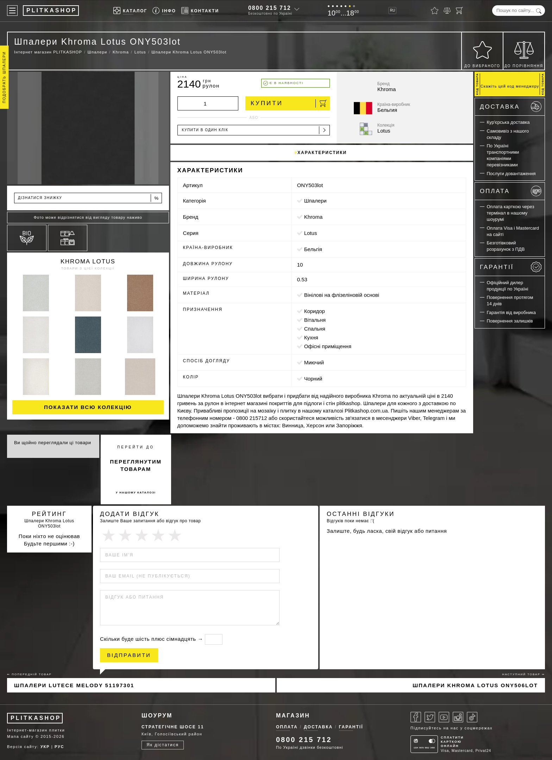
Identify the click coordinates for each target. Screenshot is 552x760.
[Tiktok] (472, 717)
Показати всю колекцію (88, 407)
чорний (313, 379)
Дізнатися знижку (88, 198)
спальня (314, 329)
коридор (314, 311)
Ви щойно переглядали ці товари (52, 442)
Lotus (310, 233)
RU (392, 10)
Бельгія (313, 249)
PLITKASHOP (36, 718)
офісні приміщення (327, 346)
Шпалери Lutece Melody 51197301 (74, 685)
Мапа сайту (20, 736)
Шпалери (315, 201)
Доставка (510, 106)
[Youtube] (444, 717)
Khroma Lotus (88, 261)
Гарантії (510, 267)
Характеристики (322, 152)
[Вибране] (434, 10)
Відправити (129, 655)
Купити (289, 103)
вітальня (315, 320)
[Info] (164, 10)
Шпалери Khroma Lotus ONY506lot (475, 685)
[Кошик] (459, 10)
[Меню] (12, 10)
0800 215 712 (269, 8)
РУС (59, 747)
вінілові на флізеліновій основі (341, 295)
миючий (314, 362)
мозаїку (267, 411)
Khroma (313, 217)
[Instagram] (458, 717)
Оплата (510, 191)
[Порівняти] (447, 10)
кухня (311, 337)
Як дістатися (162, 744)
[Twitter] (430, 717)
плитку (288, 411)
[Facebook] (415, 717)
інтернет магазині (246, 403)
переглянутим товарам (136, 465)
